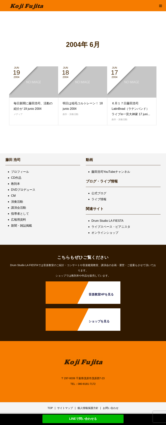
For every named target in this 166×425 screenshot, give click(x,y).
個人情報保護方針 (87, 407)
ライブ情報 (98, 199)
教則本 (15, 183)
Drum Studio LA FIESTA (107, 220)
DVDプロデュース (23, 189)
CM (13, 195)
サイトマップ (65, 407)
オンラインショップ (104, 232)
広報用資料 (18, 219)
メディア (18, 114)
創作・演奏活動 (70, 114)
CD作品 (16, 177)
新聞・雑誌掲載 (21, 225)
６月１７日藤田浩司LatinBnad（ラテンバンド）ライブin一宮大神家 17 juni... (131, 109)
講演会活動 (18, 207)
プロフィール (20, 171)
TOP (50, 407)
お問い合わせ (111, 407)
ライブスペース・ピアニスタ (110, 226)
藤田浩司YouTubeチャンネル (110, 171)
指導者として (20, 213)
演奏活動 (17, 201)
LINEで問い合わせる (83, 418)
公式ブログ (98, 193)
